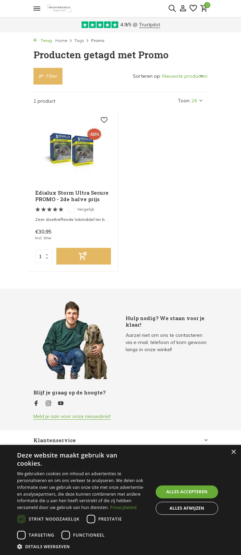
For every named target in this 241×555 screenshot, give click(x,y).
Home (63, 40)
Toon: (184, 100)
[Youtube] (60, 404)
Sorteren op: (147, 76)
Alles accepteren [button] (187, 492)
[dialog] (120, 500)
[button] (83, 546)
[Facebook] (36, 404)
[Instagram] (48, 404)
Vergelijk (81, 209)
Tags (81, 40)
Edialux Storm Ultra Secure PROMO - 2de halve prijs (72, 196)
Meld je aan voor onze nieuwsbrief (72, 416)
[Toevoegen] (83, 256)
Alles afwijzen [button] (187, 508)
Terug (42, 40)
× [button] (233, 452)
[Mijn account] (183, 9)
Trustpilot (149, 24)
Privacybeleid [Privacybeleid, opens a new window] (123, 507)
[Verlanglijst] (193, 8)
